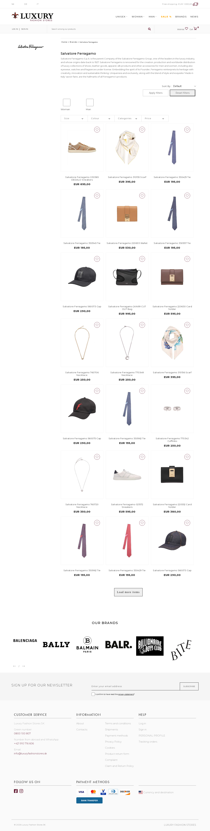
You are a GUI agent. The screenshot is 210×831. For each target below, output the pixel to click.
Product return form (117, 753)
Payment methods (116, 735)
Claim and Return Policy (119, 765)
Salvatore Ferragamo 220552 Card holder (172, 505)
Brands (181, 16)
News (194, 16)
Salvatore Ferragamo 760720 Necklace (82, 505)
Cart (194, 29)
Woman (138, 16)
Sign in (24, 29)
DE (25, 4)
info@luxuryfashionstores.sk (30, 753)
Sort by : (166, 86)
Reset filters (182, 92)
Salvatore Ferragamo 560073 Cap (82, 306)
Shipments (111, 729)
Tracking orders (148, 741)
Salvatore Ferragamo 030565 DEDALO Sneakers (82, 178)
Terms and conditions (118, 723)
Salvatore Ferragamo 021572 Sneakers (127, 505)
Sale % (166, 16)
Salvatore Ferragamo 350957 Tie (172, 243)
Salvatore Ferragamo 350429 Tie (172, 177)
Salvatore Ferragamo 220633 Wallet (127, 243)
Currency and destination (156, 792)
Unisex (122, 16)
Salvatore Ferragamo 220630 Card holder (172, 307)
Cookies (110, 747)
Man (153, 16)
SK (12, 4)
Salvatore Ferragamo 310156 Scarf (172, 372)
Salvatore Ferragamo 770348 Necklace (127, 373)
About (80, 723)
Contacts (81, 729)
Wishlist (182, 29)
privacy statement (126, 694)
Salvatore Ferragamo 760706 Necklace (82, 373)
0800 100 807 (22, 733)
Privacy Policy (113, 741)
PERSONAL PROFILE (152, 735)
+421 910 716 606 (24, 743)
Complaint (111, 759)
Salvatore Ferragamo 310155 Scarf (127, 177)
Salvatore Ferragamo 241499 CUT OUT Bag (127, 307)
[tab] (74, 118)
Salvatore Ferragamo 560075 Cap (82, 438)
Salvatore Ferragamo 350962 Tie (127, 438)
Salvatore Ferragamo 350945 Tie (82, 243)
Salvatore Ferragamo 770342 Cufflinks (172, 439)
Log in (14, 29)
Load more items (128, 592)
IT (38, 4)
